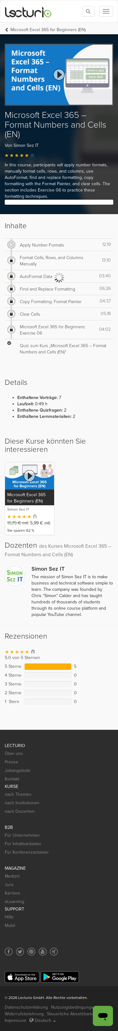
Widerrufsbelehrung (24, 1014)
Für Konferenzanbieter (27, 852)
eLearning (14, 901)
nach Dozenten (20, 811)
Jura (9, 884)
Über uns (14, 753)
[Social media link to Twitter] (20, 952)
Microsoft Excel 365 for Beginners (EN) (48, 29)
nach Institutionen (22, 803)
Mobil (10, 925)
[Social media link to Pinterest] (31, 952)
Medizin (12, 876)
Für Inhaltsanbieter (23, 843)
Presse (11, 762)
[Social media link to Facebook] (9, 952)
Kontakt (12, 779)
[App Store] (22, 977)
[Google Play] (60, 977)
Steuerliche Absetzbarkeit (72, 1014)
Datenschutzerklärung (26, 1007)
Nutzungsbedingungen (73, 1007)
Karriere (12, 893)
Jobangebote (18, 770)
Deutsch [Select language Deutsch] (42, 1020)
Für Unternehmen (22, 835)
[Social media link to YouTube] (43, 952)
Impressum (15, 1020)
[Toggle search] (88, 11)
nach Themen (18, 794)
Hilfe (9, 917)
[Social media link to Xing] (54, 952)
